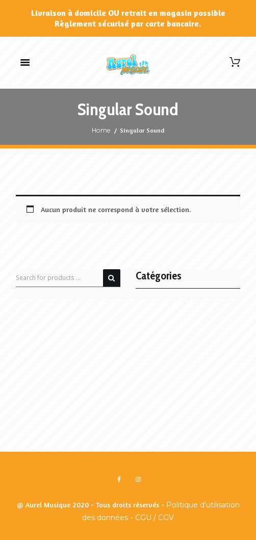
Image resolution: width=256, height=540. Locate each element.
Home (101, 130)
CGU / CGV (154, 517)
